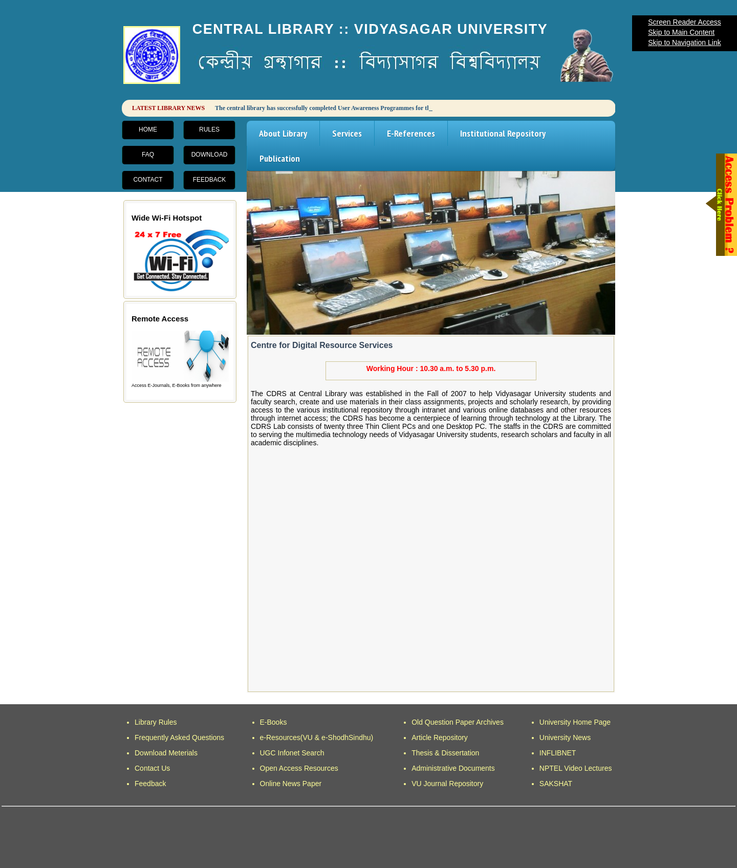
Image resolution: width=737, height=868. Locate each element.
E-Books (273, 722)
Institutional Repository (503, 133)
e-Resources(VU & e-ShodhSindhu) (317, 737)
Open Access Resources (299, 768)
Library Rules (156, 722)
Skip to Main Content (681, 32)
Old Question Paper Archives (457, 722)
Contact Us (152, 768)
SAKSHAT (555, 783)
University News (565, 737)
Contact (147, 179)
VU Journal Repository (447, 783)
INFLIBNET (557, 753)
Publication (279, 158)
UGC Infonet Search (292, 753)
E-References (411, 133)
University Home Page (575, 722)
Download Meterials (166, 753)
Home (148, 129)
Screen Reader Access (684, 22)
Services (347, 133)
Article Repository (439, 737)
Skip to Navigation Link (684, 42)
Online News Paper (291, 783)
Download (209, 154)
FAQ (148, 154)
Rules (209, 129)
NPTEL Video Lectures (575, 768)
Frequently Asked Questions (179, 737)
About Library (283, 133)
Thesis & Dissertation (445, 753)
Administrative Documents (453, 768)
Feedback (209, 179)
